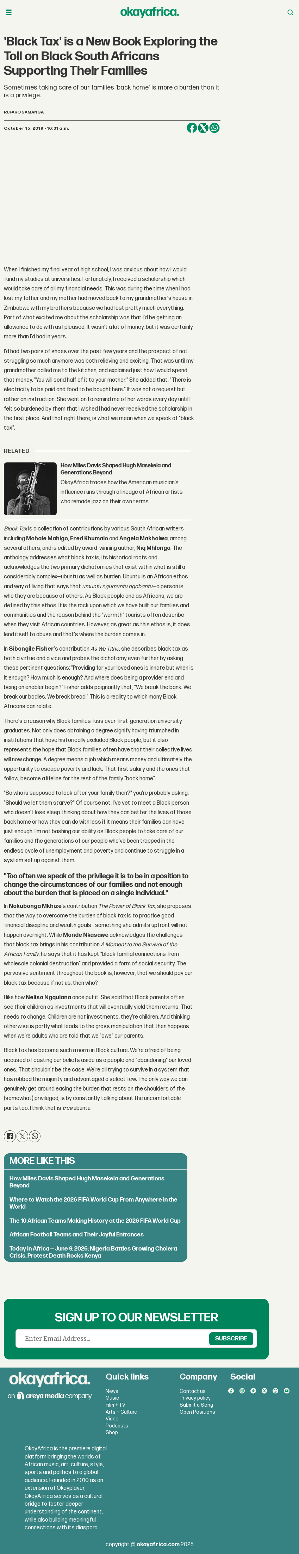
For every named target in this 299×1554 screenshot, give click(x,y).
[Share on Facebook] (192, 128)
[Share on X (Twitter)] (203, 128)
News (112, 1391)
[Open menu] (9, 12)
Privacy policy (195, 1398)
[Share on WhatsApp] (214, 128)
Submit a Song (196, 1405)
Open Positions (197, 1412)
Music (112, 1398)
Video (112, 1419)
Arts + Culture (121, 1412)
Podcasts (117, 1426)
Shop (112, 1433)
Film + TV (115, 1405)
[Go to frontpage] (149, 12)
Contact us (193, 1391)
